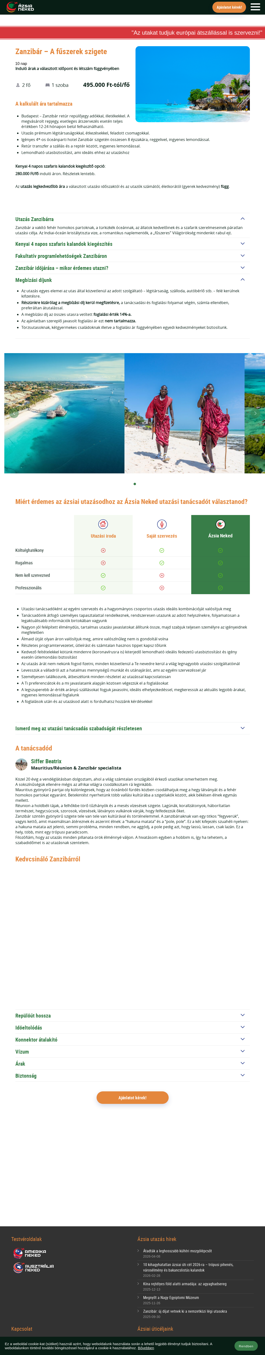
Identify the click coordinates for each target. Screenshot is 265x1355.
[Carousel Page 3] (142, 484)
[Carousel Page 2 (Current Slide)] (134, 484)
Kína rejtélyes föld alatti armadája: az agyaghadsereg (185, 1283)
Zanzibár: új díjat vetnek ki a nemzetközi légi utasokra (185, 1311)
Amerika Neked (31, 1253)
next (255, 413)
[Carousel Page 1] (127, 484)
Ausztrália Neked (33, 1267)
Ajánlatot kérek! (229, 7)
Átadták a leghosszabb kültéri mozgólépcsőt (177, 1250)
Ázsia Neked (20, 7)
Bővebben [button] (146, 1348)
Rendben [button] (246, 1346)
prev (14, 413)
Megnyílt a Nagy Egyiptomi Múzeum (171, 1297)
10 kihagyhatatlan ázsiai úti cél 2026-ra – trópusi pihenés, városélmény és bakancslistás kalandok (188, 1267)
